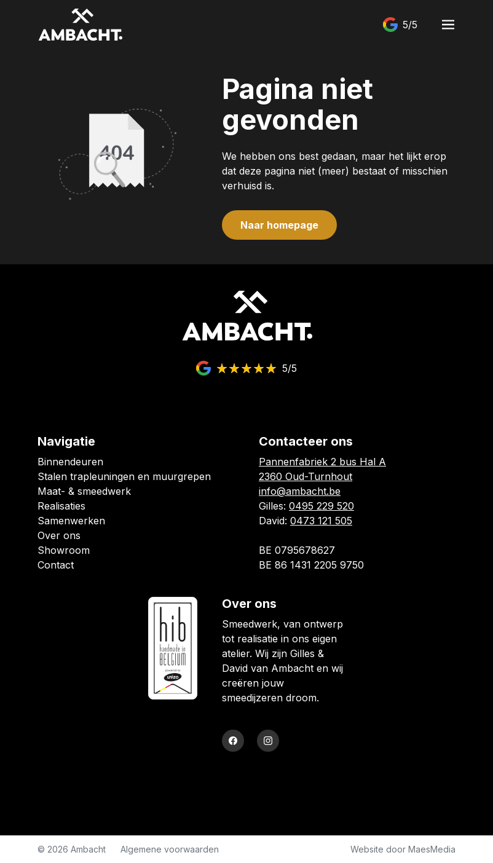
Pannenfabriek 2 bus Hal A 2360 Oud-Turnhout (322, 469)
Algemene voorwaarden (169, 849)
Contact (55, 565)
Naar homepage (279, 225)
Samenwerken (71, 520)
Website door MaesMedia (403, 849)
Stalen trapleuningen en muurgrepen (124, 476)
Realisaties (61, 506)
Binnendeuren (70, 461)
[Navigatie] (448, 24)
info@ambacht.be (300, 491)
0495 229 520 (321, 506)
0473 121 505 (321, 520)
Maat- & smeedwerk (84, 491)
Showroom (63, 550)
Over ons (59, 535)
